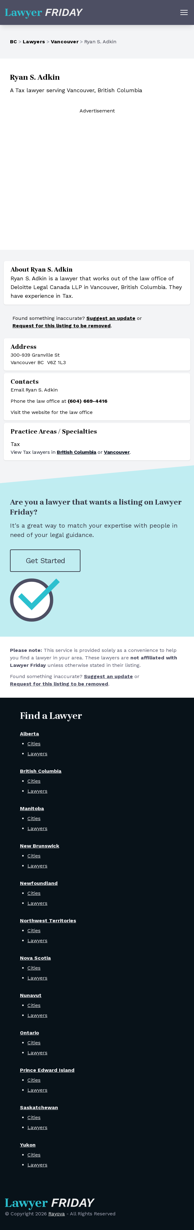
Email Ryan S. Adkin (34, 390)
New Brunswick (39, 846)
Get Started (45, 560)
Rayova (56, 1214)
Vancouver (65, 42)
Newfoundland (39, 883)
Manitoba (32, 808)
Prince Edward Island (47, 1070)
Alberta (29, 734)
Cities (34, 744)
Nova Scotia (35, 958)
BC (13, 42)
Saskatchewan (39, 1107)
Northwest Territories (48, 921)
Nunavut (30, 995)
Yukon (28, 1145)
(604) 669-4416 (87, 401)
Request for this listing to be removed (61, 326)
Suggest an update (110, 318)
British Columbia (76, 452)
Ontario (29, 1033)
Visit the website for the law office (52, 412)
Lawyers (34, 42)
